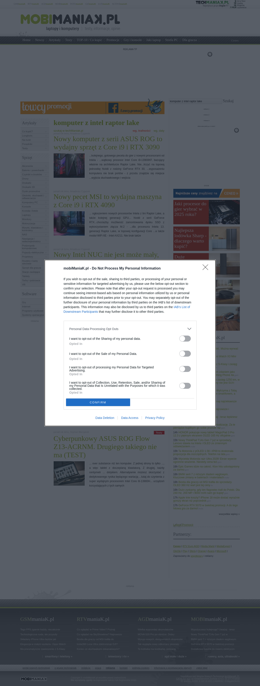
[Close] (207, 268)
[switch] (185, 339)
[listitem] (130, 328)
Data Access (129, 418)
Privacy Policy (154, 418)
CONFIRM (98, 402)
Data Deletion (105, 418)
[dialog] (130, 343)
